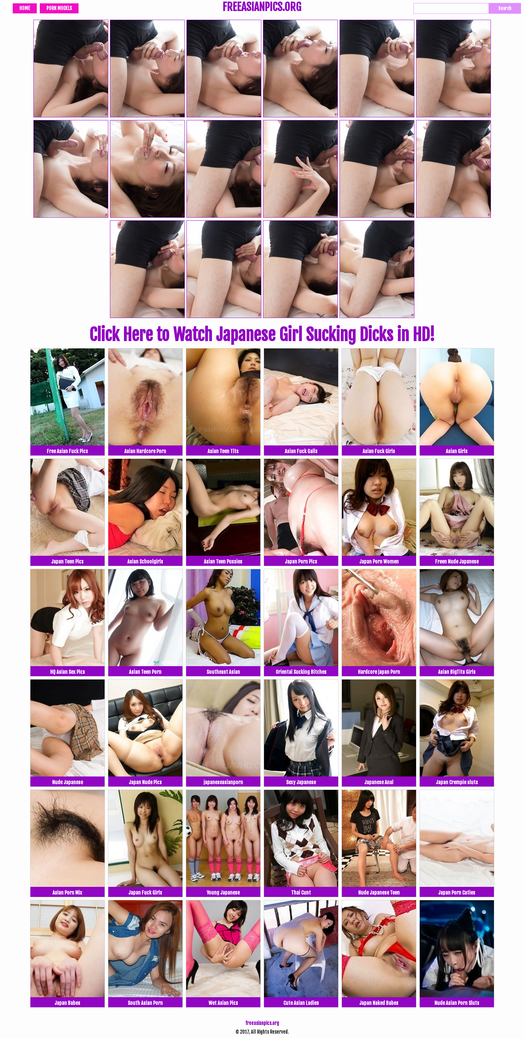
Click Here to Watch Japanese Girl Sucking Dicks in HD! (262, 334)
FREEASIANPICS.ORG (262, 8)
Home (24, 8)
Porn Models (59, 8)
